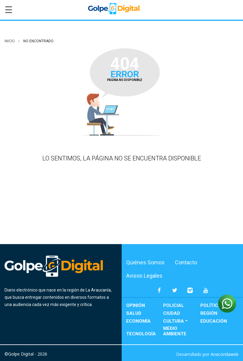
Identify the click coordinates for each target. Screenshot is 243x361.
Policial (173, 305)
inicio (10, 41)
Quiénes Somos (145, 262)
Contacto (186, 262)
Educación (213, 321)
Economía (138, 321)
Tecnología (141, 334)
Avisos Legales (144, 275)
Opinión (135, 305)
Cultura (173, 321)
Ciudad (171, 313)
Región (208, 313)
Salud (133, 313)
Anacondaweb (224, 354)
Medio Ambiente (174, 331)
